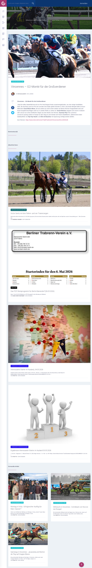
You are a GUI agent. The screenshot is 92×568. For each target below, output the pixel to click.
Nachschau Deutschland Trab (18, 209)
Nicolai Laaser (22, 93)
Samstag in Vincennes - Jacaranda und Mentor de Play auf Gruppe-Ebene (28, 553)
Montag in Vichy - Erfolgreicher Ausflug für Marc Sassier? (26, 508)
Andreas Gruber (17, 219)
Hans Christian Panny (19, 295)
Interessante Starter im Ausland (19, 446)
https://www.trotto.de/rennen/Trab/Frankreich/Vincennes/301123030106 (47, 120)
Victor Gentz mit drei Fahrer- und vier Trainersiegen (29, 213)
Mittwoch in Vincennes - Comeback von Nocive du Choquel (70, 508)
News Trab (13, 287)
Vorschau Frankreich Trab (17, 81)
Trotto (15, 375)
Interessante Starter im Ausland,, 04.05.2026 (27, 370)
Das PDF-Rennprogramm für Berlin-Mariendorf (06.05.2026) (32, 291)
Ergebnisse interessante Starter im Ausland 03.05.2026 (31, 450)
